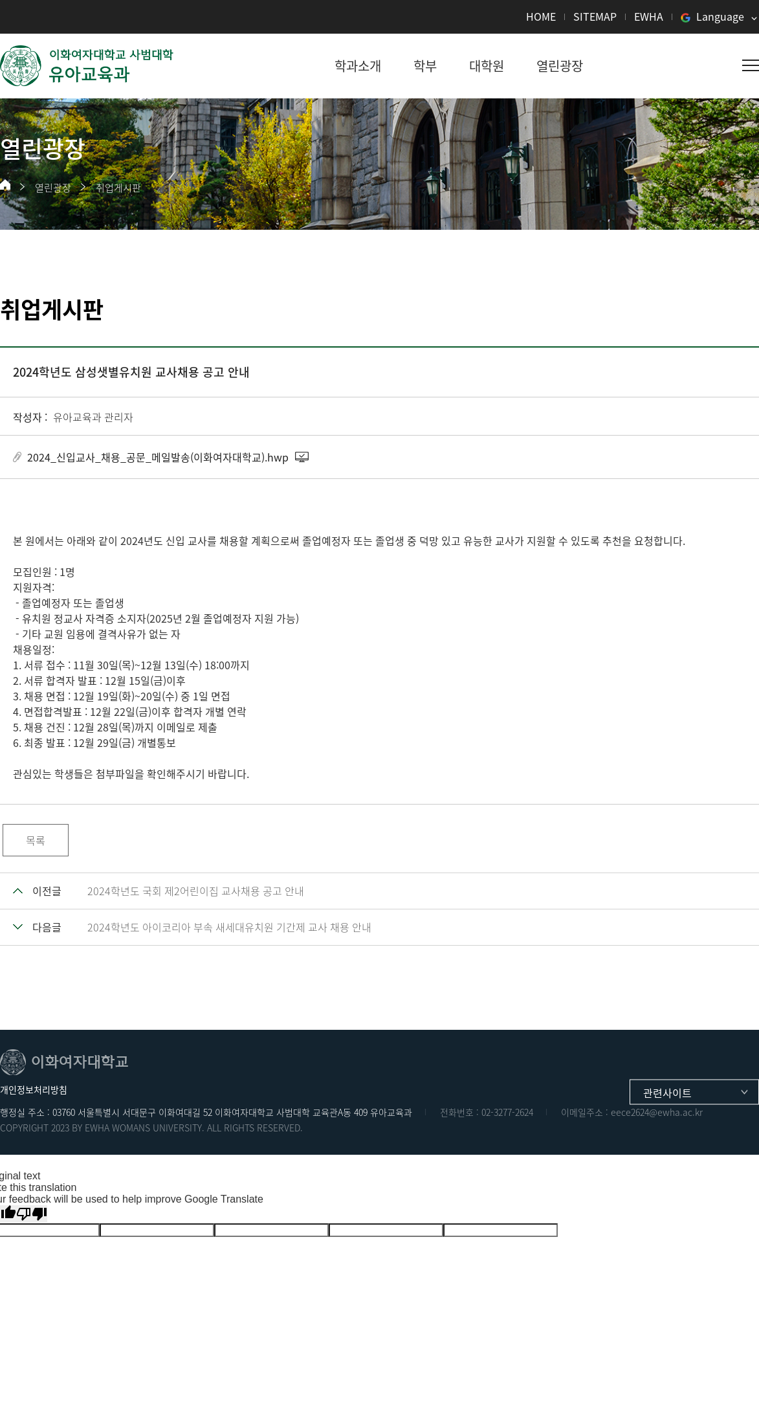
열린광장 (53, 188)
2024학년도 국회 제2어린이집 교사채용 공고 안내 (195, 890)
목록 (35, 840)
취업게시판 (118, 188)
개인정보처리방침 (33, 1089)
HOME (541, 16)
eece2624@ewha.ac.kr (657, 1112)
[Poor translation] (31, 1214)
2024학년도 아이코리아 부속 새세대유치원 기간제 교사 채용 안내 (229, 927)
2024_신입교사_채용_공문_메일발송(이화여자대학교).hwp (158, 457)
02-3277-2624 (507, 1112)
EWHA (648, 16)
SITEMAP (595, 16)
